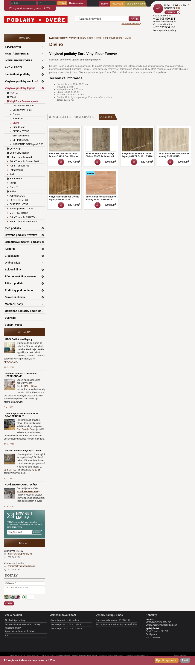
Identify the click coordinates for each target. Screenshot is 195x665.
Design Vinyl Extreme (23, 105)
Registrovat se (76, 3)
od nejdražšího (84, 117)
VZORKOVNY (13, 46)
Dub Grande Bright (26, 429)
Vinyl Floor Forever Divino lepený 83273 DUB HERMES (174, 156)
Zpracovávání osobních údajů (19, 631)
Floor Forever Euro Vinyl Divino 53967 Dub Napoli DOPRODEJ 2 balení (100, 156)
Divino (16, 123)
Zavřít (185, 660)
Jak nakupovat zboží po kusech (66, 628)
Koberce (10, 248)
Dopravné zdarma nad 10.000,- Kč (113, 620)
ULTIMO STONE (21, 140)
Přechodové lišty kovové (20, 276)
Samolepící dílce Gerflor (22, 208)
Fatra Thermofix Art (19, 165)
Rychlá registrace (166, 660)
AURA (13, 191)
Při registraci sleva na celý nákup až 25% (29, 8)
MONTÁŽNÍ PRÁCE (17, 53)
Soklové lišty (13, 269)
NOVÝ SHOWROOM (27, 491)
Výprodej (10, 317)
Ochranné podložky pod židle (23, 310)
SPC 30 (33, 470)
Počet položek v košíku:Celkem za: (176, 6)
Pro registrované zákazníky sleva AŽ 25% (116, 624)
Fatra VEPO (16, 178)
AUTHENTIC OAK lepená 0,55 (28, 144)
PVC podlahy (13, 228)
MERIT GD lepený (19, 213)
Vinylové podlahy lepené (81, 38)
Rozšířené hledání (131, 23)
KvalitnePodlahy (58, 38)
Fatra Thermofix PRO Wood (23, 217)
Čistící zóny (12, 255)
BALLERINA (30, 386)
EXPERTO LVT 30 (19, 200)
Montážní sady (14, 304)
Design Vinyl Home (22, 110)
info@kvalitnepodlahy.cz (20, 553)
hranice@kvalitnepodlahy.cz (22, 566)
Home (104, 3)
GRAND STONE (21, 135)
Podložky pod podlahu (19, 290)
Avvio (12, 174)
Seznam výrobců (136, 3)
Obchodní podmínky (15, 620)
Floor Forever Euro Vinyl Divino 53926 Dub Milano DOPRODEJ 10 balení (63, 156)
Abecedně (109, 117)
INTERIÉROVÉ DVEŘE (18, 60)
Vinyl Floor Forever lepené (109, 38)
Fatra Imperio (16, 170)
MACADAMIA (11, 362)
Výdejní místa (13, 324)
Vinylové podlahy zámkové (21, 81)
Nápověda (117, 3)
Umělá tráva (12, 262)
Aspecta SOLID (17, 195)
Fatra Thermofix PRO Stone (23, 221)
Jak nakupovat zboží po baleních (67, 624)
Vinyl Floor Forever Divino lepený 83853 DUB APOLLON (64, 199)
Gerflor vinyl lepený (19, 153)
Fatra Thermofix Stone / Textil (24, 161)
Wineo (13, 97)
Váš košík (170, 12)
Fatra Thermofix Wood (21, 157)
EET (7, 635)
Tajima (13, 183)
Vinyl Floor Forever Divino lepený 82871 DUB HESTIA (137, 155)
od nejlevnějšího (60, 117)
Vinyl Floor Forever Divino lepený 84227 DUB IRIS (101, 198)
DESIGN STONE (21, 131)
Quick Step (15, 148)
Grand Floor (19, 127)
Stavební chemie (15, 297)
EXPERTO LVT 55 (19, 204)
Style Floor (18, 118)
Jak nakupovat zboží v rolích (65, 620)
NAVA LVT (15, 92)
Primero (16, 114)
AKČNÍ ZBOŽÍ (13, 67)
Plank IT (14, 187)
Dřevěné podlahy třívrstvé (21, 234)
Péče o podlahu (14, 283)
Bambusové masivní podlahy (23, 241)
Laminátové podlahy (17, 74)
